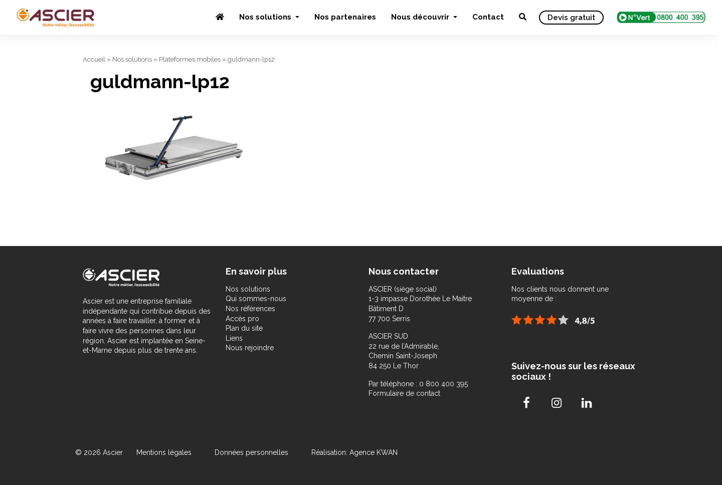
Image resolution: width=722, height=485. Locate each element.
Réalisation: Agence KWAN (354, 452)
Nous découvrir (421, 17)
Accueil (94, 59)
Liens (234, 338)
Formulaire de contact (404, 393)
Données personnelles (251, 452)
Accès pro (242, 319)
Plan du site (244, 328)
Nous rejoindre (250, 348)
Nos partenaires (345, 17)
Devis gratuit (571, 17)
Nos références (250, 309)
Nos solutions (266, 17)
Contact (488, 17)
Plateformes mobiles (190, 59)
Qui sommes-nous (256, 299)
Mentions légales (165, 452)
